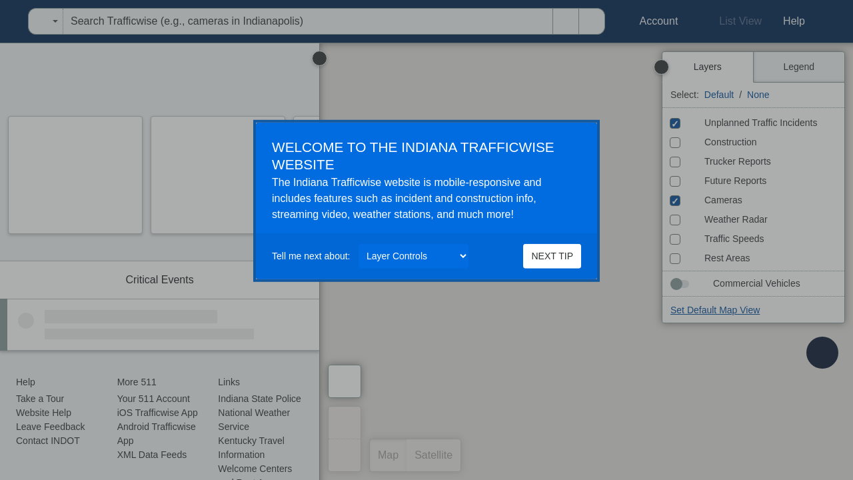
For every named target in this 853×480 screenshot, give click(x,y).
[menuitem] (4, 21)
